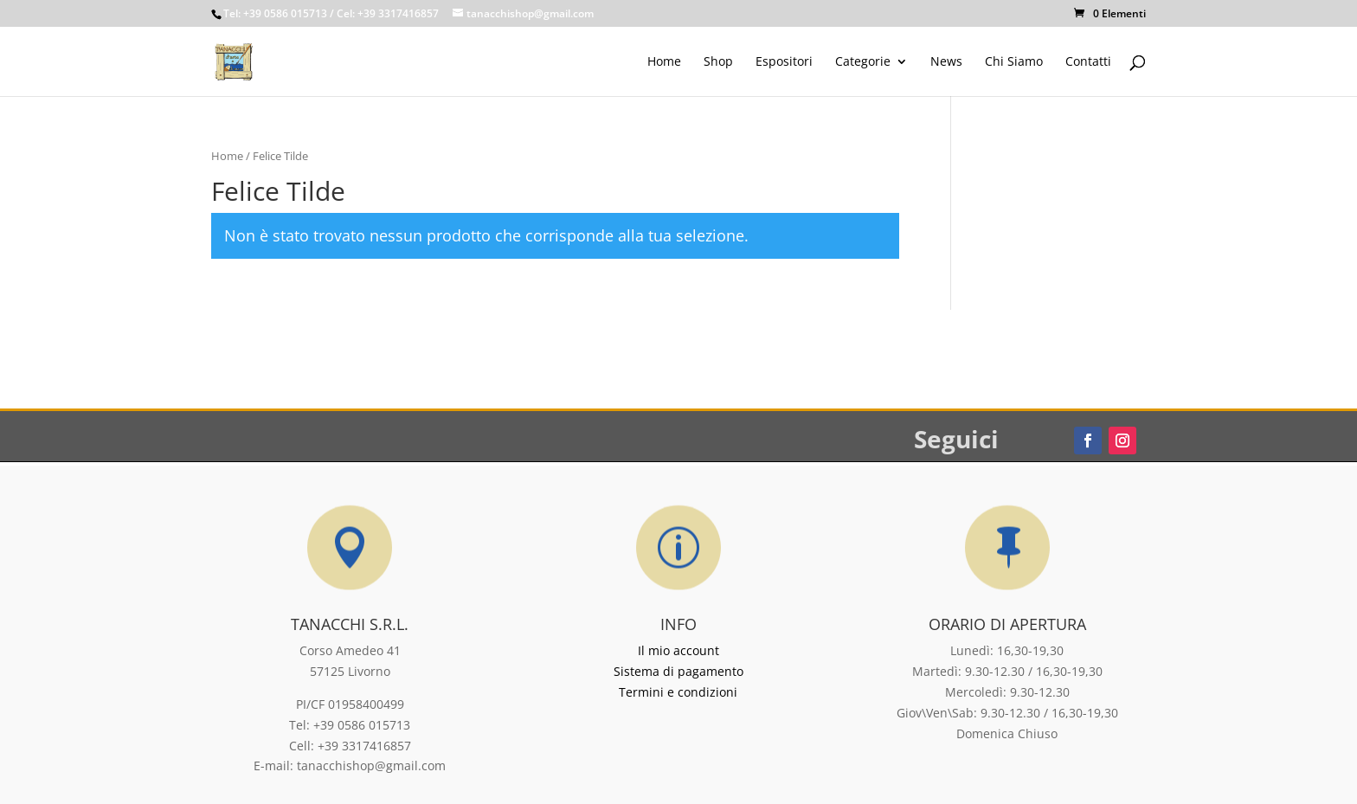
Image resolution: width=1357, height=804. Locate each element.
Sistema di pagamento (678, 671)
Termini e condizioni (678, 692)
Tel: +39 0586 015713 (275, 13)
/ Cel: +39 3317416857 (384, 13)
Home (227, 156)
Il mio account (678, 650)
